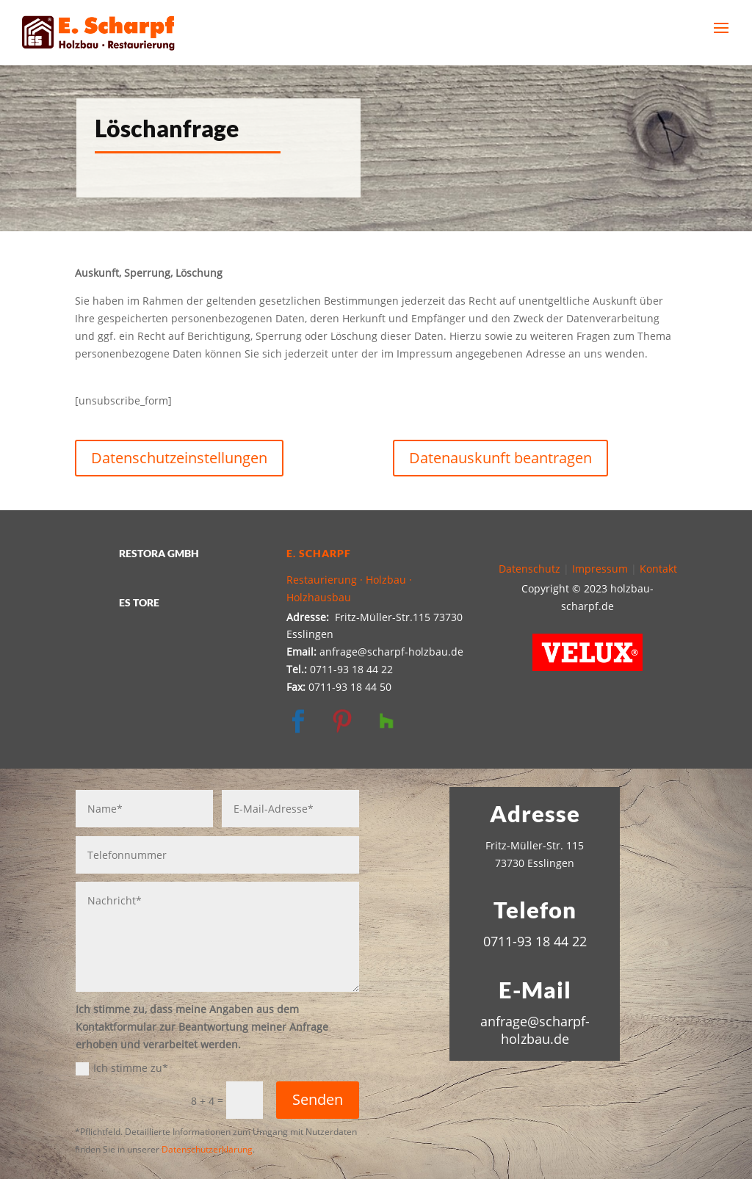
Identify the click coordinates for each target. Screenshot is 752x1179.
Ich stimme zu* (122, 1068)
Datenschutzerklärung (207, 1149)
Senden (317, 1099)
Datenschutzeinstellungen (179, 458)
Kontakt (658, 569)
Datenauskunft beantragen (500, 458)
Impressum (600, 569)
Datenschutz (529, 569)
